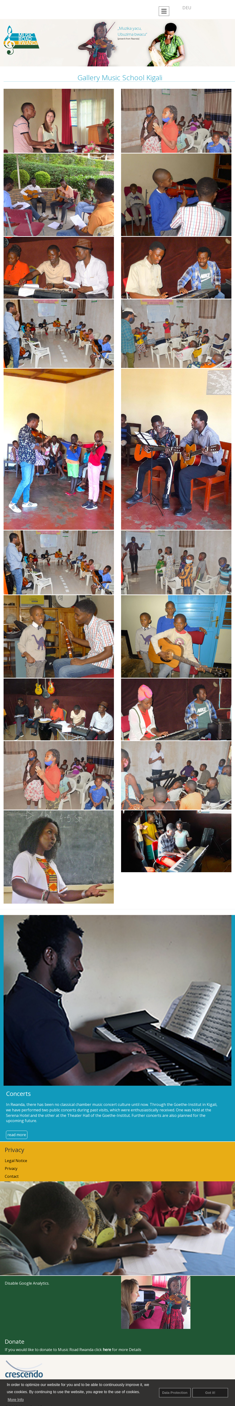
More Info (16, 1400)
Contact (12, 1176)
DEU (186, 7)
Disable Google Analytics (27, 1283)
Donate (14, 1341)
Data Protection (174, 1393)
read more (16, 1134)
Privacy (11, 1168)
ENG (199, 7)
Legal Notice (16, 1160)
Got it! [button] (210, 1393)
